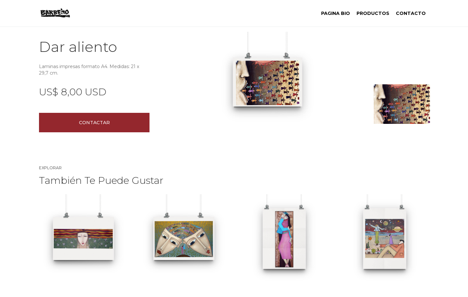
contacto (411, 13)
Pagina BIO (335, 13)
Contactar (94, 122)
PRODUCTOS (373, 13)
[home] (55, 13)
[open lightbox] (267, 82)
